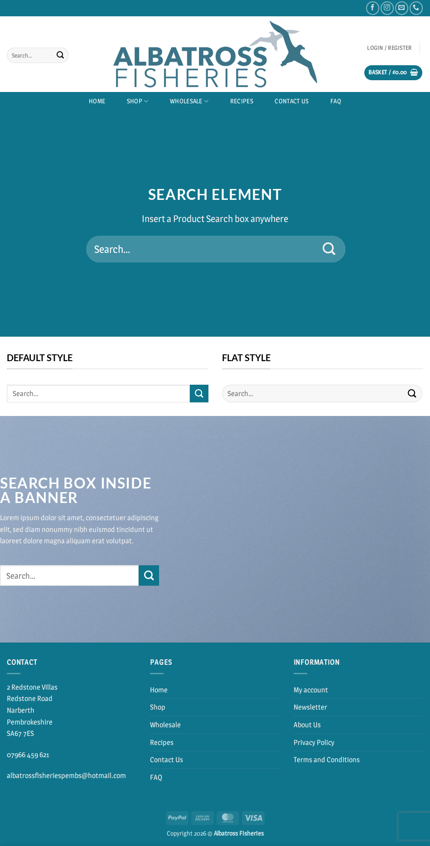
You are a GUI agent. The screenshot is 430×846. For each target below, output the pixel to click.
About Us (307, 724)
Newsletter (310, 707)
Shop (138, 101)
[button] (389, 47)
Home (97, 101)
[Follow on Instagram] (387, 8)
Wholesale (189, 101)
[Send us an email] (401, 8)
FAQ (335, 101)
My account (311, 690)
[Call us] (416, 8)
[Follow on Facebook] (372, 8)
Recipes (241, 101)
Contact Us (292, 101)
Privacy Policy (314, 742)
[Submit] (60, 55)
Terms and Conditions (327, 759)
